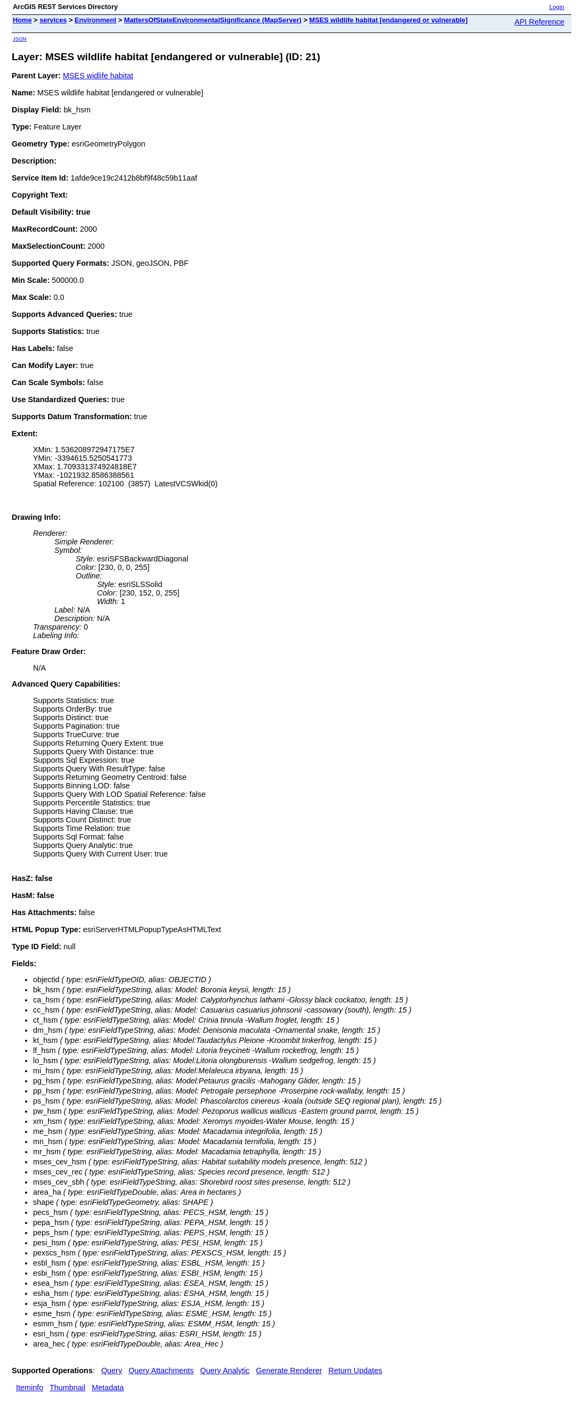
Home (22, 20)
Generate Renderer (289, 1370)
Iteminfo (29, 1387)
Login (556, 7)
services (53, 20)
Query (111, 1370)
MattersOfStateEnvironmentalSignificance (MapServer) (213, 20)
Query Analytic (225, 1370)
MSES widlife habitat (98, 75)
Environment (95, 20)
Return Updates (355, 1370)
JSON (20, 39)
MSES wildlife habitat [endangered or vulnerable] (388, 20)
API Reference (539, 22)
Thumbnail (67, 1387)
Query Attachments (160, 1370)
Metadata (108, 1387)
